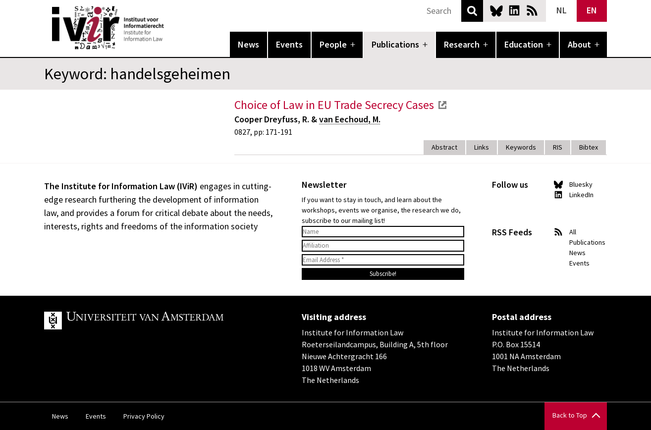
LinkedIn (514, 10)
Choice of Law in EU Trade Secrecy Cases (334, 104)
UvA (159, 320)
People (333, 44)
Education (523, 44)
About (579, 44)
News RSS (532, 10)
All (572, 231)
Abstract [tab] (444, 147)
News (248, 44)
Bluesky (496, 10)
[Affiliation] (383, 246)
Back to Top (569, 415)
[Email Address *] (383, 260)
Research (462, 44)
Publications (395, 44)
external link (442, 105)
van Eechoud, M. (349, 119)
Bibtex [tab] (588, 147)
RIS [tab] (557, 147)
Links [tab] (481, 147)
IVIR (171, 28)
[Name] (383, 232)
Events (289, 44)
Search (472, 11)
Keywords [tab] (521, 147)
